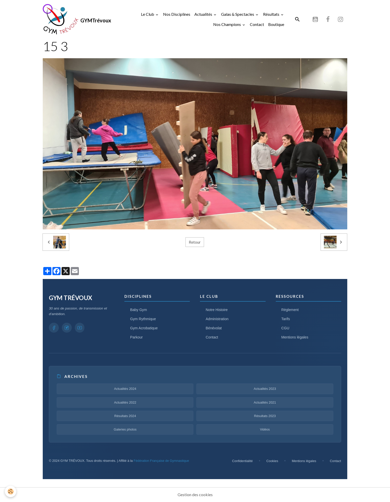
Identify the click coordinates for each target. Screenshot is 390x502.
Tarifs (285, 319)
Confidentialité (242, 461)
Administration (217, 319)
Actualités (203, 14)
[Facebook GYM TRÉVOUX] (54, 328)
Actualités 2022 (125, 402)
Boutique (276, 24)
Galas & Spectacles (238, 14)
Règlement (290, 310)
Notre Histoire (217, 310)
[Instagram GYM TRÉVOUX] (67, 328)
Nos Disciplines (176, 14)
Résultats (271, 14)
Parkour (136, 337)
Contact (257, 24)
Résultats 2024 (125, 416)
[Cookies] (11, 491)
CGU (285, 328)
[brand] (72, 19)
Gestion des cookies (195, 494)
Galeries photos (125, 430)
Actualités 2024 (125, 389)
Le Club (148, 14)
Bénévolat (214, 328)
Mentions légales (295, 337)
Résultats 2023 (265, 416)
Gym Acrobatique (144, 328)
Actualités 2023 (265, 389)
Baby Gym (138, 310)
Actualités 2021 (265, 402)
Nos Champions (227, 24)
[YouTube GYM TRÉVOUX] (80, 328)
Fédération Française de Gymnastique (161, 461)
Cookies (272, 461)
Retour (195, 242)
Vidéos (265, 430)
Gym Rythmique (143, 319)
